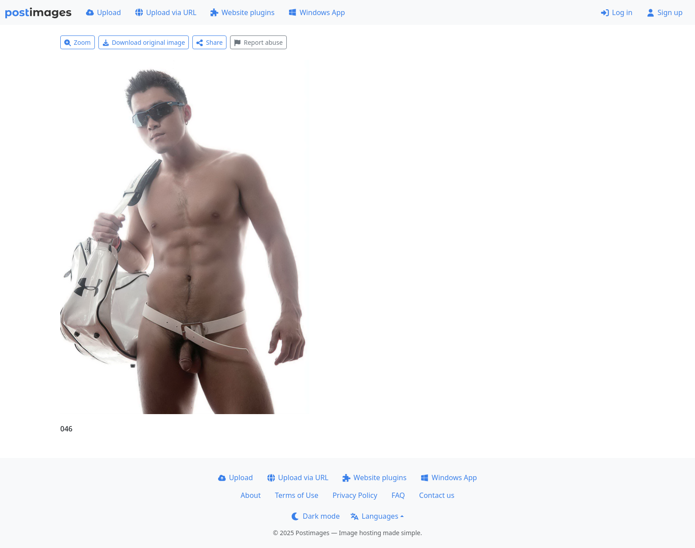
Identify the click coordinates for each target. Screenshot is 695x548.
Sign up (665, 12)
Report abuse (258, 42)
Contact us (437, 495)
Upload (103, 12)
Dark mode (316, 516)
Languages (374, 516)
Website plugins (242, 12)
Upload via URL (165, 12)
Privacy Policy (354, 495)
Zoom (77, 42)
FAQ (398, 495)
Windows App (317, 12)
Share (209, 42)
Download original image (143, 42)
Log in (617, 12)
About (251, 495)
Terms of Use (296, 495)
